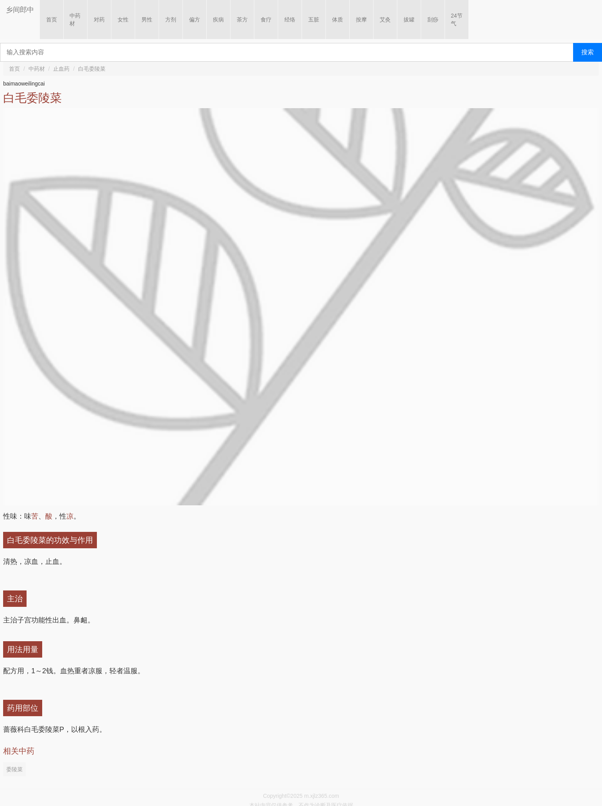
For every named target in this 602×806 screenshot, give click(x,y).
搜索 (587, 52)
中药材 (75, 19)
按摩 (361, 19)
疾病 (218, 19)
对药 (99, 19)
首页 (51, 19)
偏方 (194, 19)
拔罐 (409, 19)
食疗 (266, 19)
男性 (146, 19)
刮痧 (432, 19)
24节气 (457, 19)
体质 (337, 19)
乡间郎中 (20, 10)
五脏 (313, 19)
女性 (123, 19)
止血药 (61, 69)
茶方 (242, 19)
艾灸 (385, 19)
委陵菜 (14, 769)
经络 (289, 19)
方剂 (170, 19)
